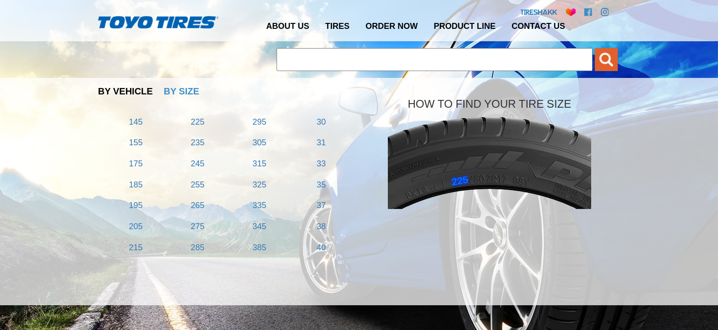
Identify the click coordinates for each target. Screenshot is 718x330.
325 (259, 184)
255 (197, 184)
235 (197, 142)
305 (259, 142)
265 (197, 205)
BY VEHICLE (125, 91)
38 (321, 226)
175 (135, 163)
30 (321, 121)
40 (321, 247)
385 (259, 247)
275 (197, 226)
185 (135, 184)
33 (321, 163)
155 (135, 142)
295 (259, 121)
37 (321, 205)
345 (259, 226)
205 (135, 226)
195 (135, 205)
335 (259, 205)
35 (321, 184)
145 (135, 121)
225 (197, 121)
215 (135, 247)
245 (197, 163)
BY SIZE (181, 91)
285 (197, 247)
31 (321, 142)
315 (259, 163)
